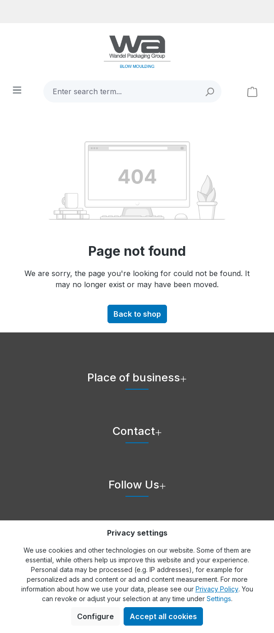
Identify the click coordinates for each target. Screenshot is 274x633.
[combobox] (121, 91)
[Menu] (17, 89)
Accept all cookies (163, 616)
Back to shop (137, 314)
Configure (95, 616)
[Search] (210, 91)
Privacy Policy (217, 589)
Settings (219, 599)
